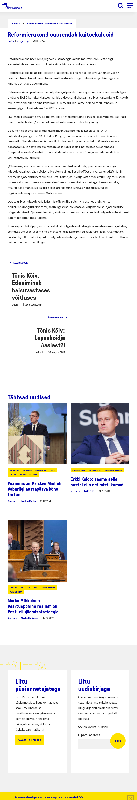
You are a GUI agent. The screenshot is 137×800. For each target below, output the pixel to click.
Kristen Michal (28, 501)
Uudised (16, 23)
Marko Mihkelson (30, 618)
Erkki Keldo (89, 491)
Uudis (11, 41)
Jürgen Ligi (23, 41)
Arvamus (12, 501)
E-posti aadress (89, 735)
